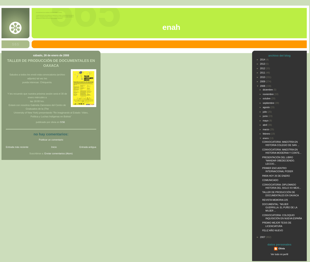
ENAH (171, 27)
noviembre (268, 94)
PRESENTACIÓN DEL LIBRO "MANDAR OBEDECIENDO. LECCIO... (278, 160)
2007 (263, 237)
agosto (266, 107)
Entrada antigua (87, 147)
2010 (263, 77)
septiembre (269, 103)
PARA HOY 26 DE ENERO (276, 176)
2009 (263, 81)
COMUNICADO (270, 180)
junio (265, 116)
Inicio (54, 147)
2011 (263, 72)
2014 (263, 59)
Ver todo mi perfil (279, 254)
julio (265, 111)
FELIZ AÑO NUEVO (272, 230)
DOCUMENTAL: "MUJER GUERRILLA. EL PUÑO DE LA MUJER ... (279, 207)
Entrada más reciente (17, 147)
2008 (263, 86)
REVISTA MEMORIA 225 (275, 200)
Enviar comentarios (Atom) (59, 153)
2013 (263, 64)
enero (266, 138)
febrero (267, 133)
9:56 (62, 122)
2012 (263, 68)
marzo (266, 129)
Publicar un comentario (51, 139)
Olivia (281, 248)
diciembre (268, 89)
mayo (266, 120)
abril (265, 125)
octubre (267, 98)
